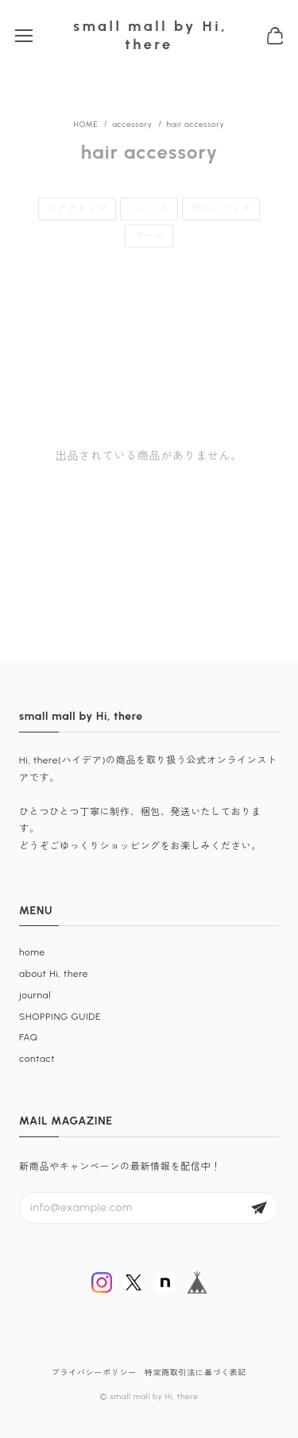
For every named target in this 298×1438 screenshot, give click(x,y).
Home (86, 124)
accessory (132, 124)
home (32, 952)
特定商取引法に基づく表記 (195, 1372)
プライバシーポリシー (94, 1372)
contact (37, 1058)
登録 (259, 1208)
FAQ (28, 1037)
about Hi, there (53, 973)
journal (35, 995)
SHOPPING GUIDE (60, 1016)
